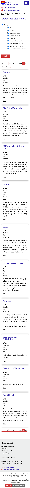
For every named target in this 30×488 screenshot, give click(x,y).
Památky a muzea (15, 36)
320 (21, 63)
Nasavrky (7, 301)
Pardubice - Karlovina (13, 368)
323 (2, 66)
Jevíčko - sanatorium (13, 263)
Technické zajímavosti (17, 43)
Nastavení (22, 485)
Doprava (12, 30)
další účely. (18, 476)
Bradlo (6, 184)
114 (10, 63)
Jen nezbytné (16, 485)
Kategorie (7, 25)
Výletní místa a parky (16, 46)
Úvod (2, 14)
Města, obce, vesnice (16, 41)
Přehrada (5, 158)
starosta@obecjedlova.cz (12, 10)
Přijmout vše (8, 485)
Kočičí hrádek (9, 395)
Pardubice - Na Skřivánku (10, 338)
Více (4, 101)
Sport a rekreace (15, 33)
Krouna (6, 72)
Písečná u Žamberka (12, 108)
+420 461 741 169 (9, 7)
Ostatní (12, 38)
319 (19, 63)
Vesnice (5, 82)
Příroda (12, 28)
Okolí (8, 14)
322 (26, 63)
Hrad (4, 405)
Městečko (6, 311)
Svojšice (6, 227)
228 (14, 63)
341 (7, 66)
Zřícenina (6, 237)
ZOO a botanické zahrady (18, 49)
